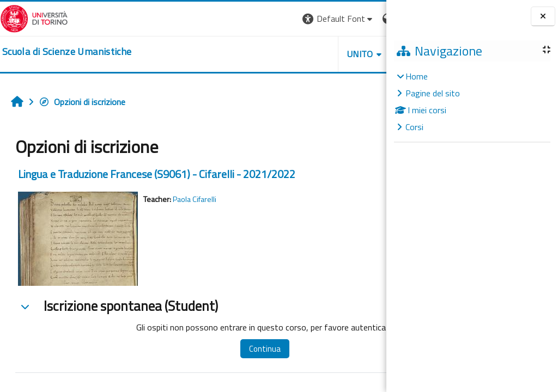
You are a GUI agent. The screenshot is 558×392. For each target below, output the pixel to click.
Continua (239, 348)
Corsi (414, 126)
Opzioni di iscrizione (82, 101)
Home (416, 76)
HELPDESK (320, 53)
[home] (66, 52)
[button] (237, 18)
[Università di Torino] (34, 17)
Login (367, 18)
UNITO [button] (259, 53)
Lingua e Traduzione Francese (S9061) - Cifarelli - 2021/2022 (156, 174)
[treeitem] (472, 101)
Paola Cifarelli (194, 199)
